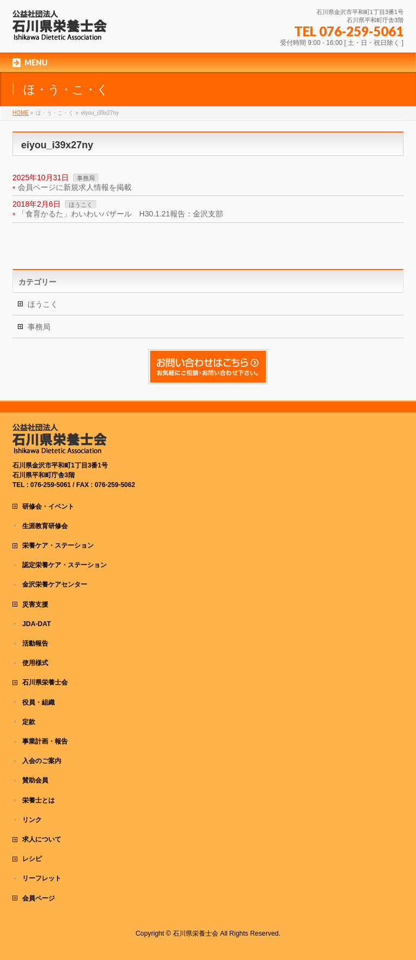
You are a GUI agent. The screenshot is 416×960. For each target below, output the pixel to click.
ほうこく (81, 204)
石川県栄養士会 (45, 682)
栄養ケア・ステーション (58, 545)
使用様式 (35, 663)
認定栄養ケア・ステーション (64, 565)
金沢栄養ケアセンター (54, 584)
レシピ (32, 859)
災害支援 (35, 604)
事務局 (86, 178)
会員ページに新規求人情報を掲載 (75, 187)
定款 (28, 722)
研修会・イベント (48, 506)
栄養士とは (38, 800)
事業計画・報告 (45, 741)
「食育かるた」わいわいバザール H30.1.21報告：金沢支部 (120, 213)
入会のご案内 (41, 761)
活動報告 (35, 643)
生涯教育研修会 (45, 526)
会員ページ (38, 898)
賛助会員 (35, 780)
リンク (32, 820)
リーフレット (41, 878)
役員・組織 (38, 702)
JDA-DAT (36, 624)
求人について (41, 839)
